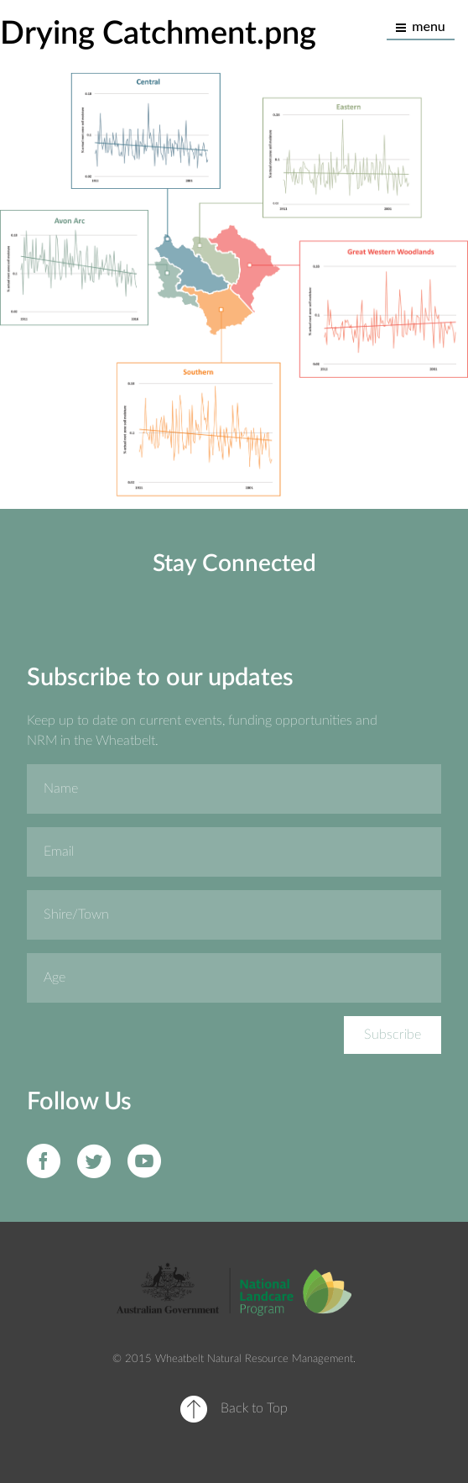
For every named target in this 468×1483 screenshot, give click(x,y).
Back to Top (254, 1408)
